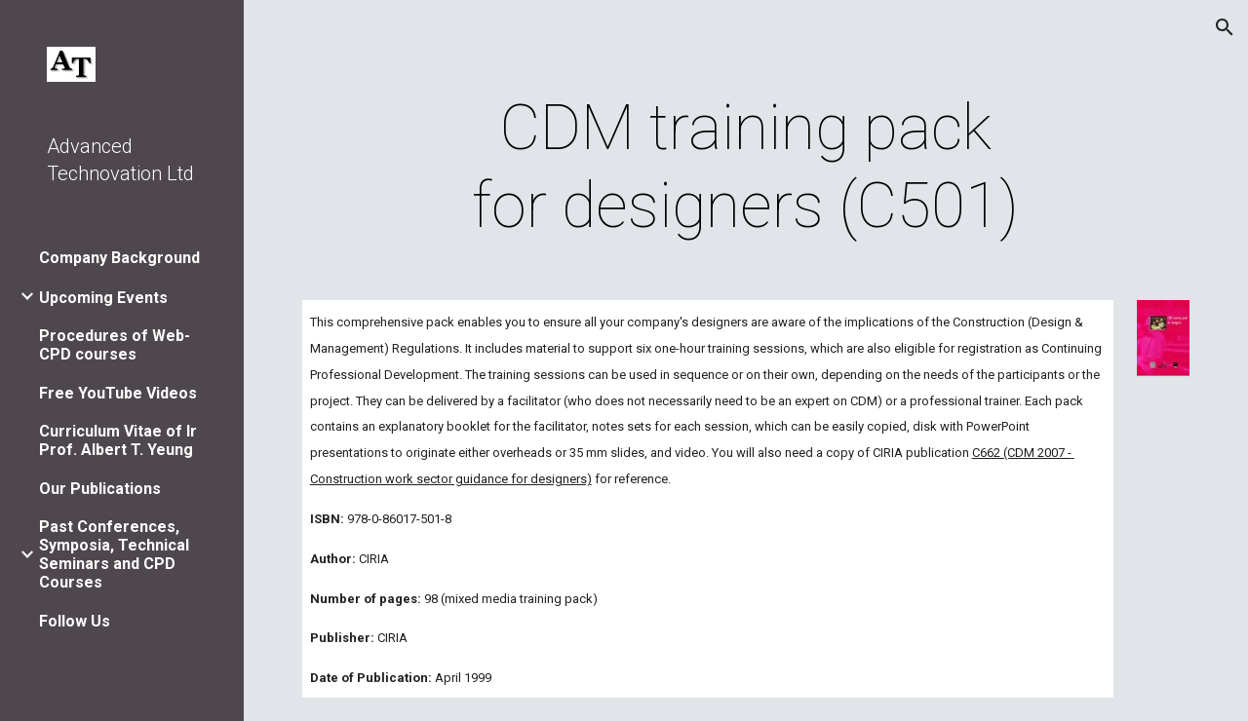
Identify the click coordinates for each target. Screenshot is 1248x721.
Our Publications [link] (100, 488)
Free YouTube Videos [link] (118, 393)
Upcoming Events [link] (103, 297)
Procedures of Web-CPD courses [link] (114, 344)
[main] (745, 167)
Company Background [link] (119, 257)
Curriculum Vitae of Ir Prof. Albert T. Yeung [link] (118, 440)
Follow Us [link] (74, 621)
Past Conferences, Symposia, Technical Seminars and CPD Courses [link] (114, 554)
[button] (1224, 27)
